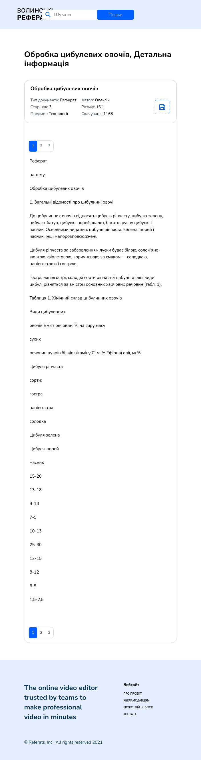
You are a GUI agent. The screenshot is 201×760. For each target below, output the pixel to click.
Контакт (129, 714)
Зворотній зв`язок (138, 707)
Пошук (115, 15)
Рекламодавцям (136, 700)
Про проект (132, 693)
